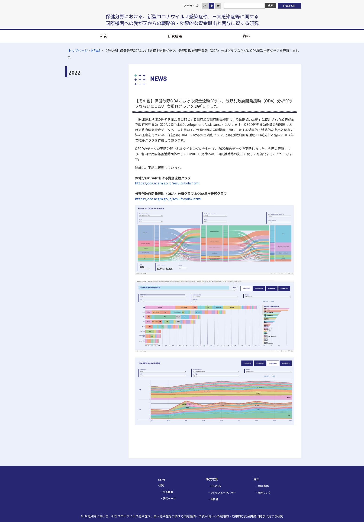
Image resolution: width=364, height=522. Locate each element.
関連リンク (264, 492)
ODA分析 (215, 486)
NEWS (95, 50)
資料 (246, 35)
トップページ (78, 50)
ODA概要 (263, 486)
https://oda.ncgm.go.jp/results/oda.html (167, 183)
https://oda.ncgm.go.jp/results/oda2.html (168, 198)
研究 (103, 35)
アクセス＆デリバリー (223, 492)
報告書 (214, 499)
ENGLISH (289, 5)
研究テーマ (169, 498)
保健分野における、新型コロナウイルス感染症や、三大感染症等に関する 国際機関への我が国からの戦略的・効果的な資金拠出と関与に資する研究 (182, 19)
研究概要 (168, 492)
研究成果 (175, 35)
